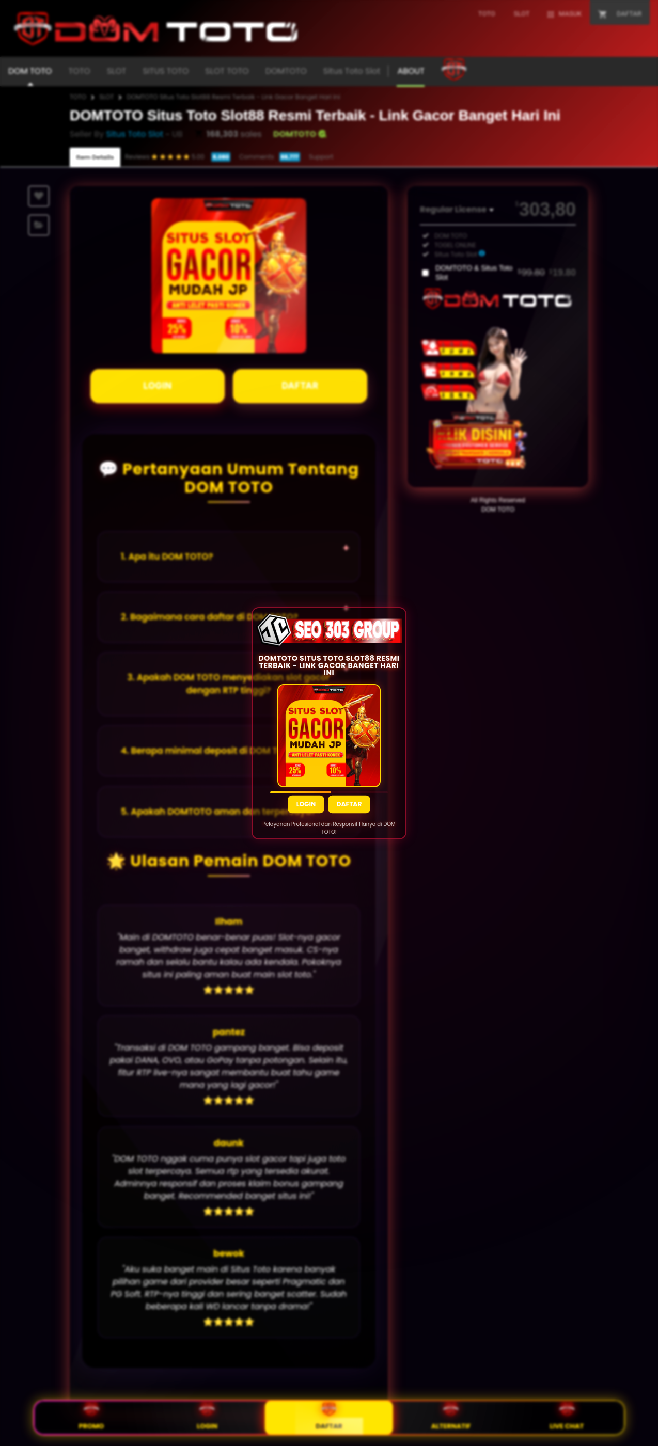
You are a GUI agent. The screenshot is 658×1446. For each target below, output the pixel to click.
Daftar (349, 803)
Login (306, 803)
